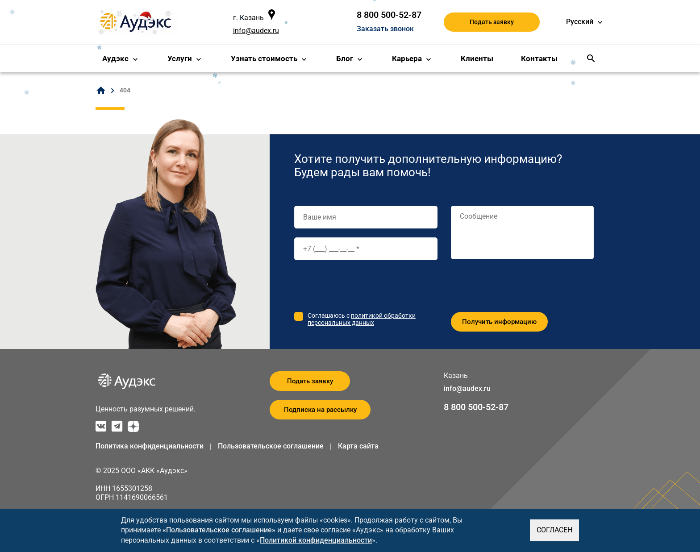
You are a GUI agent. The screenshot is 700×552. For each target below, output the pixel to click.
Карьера (407, 58)
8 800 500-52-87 (389, 14)
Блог (344, 58)
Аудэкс (115, 58)
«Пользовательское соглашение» (218, 530)
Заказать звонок (385, 29)
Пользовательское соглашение (271, 446)
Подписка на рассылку (320, 410)
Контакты (539, 58)
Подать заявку (492, 21)
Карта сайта (358, 446)
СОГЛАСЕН (554, 530)
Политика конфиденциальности (150, 446)
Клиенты (477, 58)
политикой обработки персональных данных (362, 319)
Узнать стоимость (264, 58)
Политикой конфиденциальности (316, 540)
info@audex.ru (256, 30)
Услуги (179, 58)
